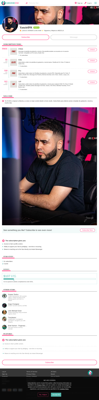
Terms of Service (31, 371)
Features (5, 376)
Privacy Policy (30, 374)
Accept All (56, 395)
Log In (4, 371)
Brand (53, 374)
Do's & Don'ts (55, 376)
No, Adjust (43, 395)
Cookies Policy (64, 389)
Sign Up (4, 374)
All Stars (53, 371)
